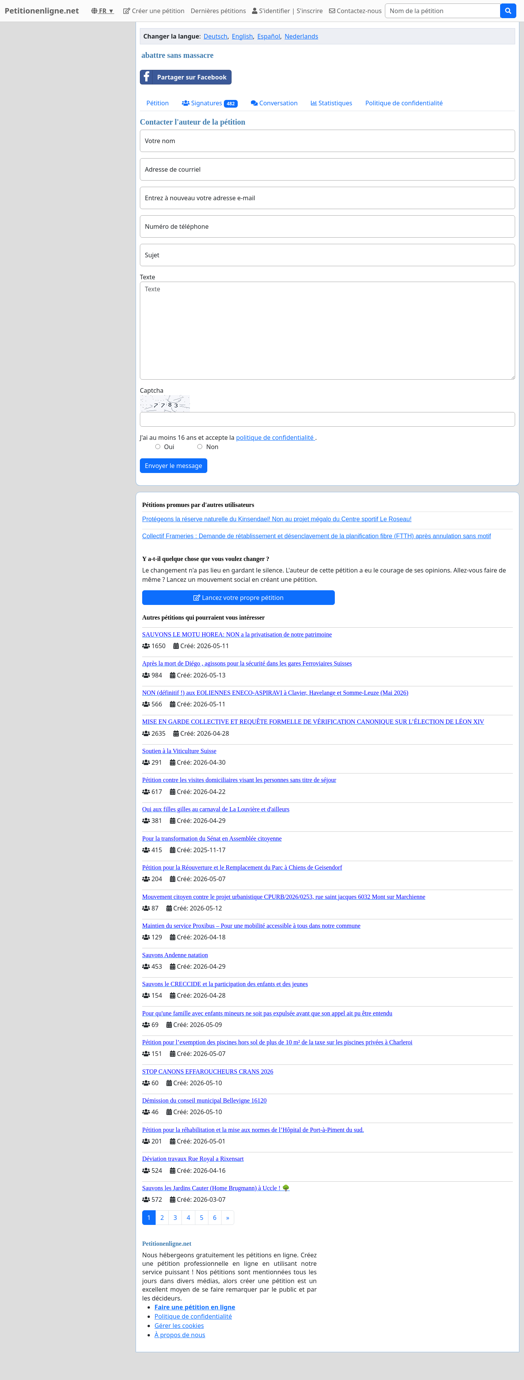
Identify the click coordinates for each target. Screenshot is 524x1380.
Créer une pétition (154, 11)
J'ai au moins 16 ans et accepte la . (228, 437)
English (242, 36)
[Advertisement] (62, 137)
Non (212, 447)
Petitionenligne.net (42, 10)
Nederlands (301, 36)
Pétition (157, 103)
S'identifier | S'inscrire (287, 11)
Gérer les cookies (179, 1325)
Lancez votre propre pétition (238, 597)
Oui (169, 447)
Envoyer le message (173, 465)
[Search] (442, 10)
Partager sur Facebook (183, 77)
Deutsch (216, 36)
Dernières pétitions (218, 11)
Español (268, 36)
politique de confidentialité (275, 437)
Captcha (151, 390)
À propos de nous (180, 1335)
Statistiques (332, 103)
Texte (147, 277)
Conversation (274, 103)
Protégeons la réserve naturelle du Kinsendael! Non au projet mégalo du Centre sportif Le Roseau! (276, 519)
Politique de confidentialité (404, 103)
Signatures (210, 103)
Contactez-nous (355, 11)
